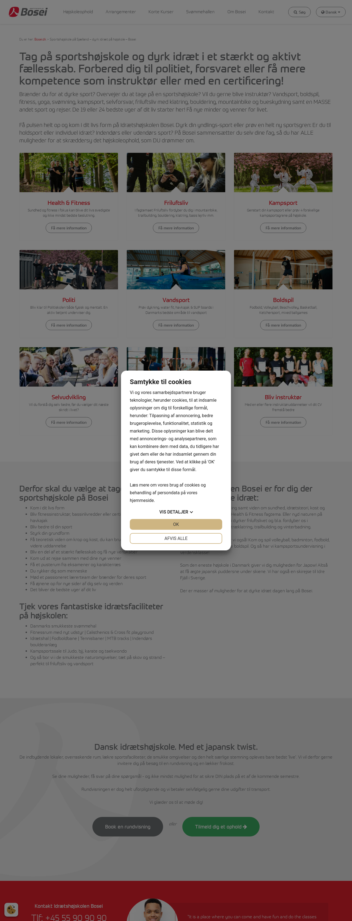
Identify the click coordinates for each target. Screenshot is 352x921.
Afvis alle (176, 538)
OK (176, 524)
